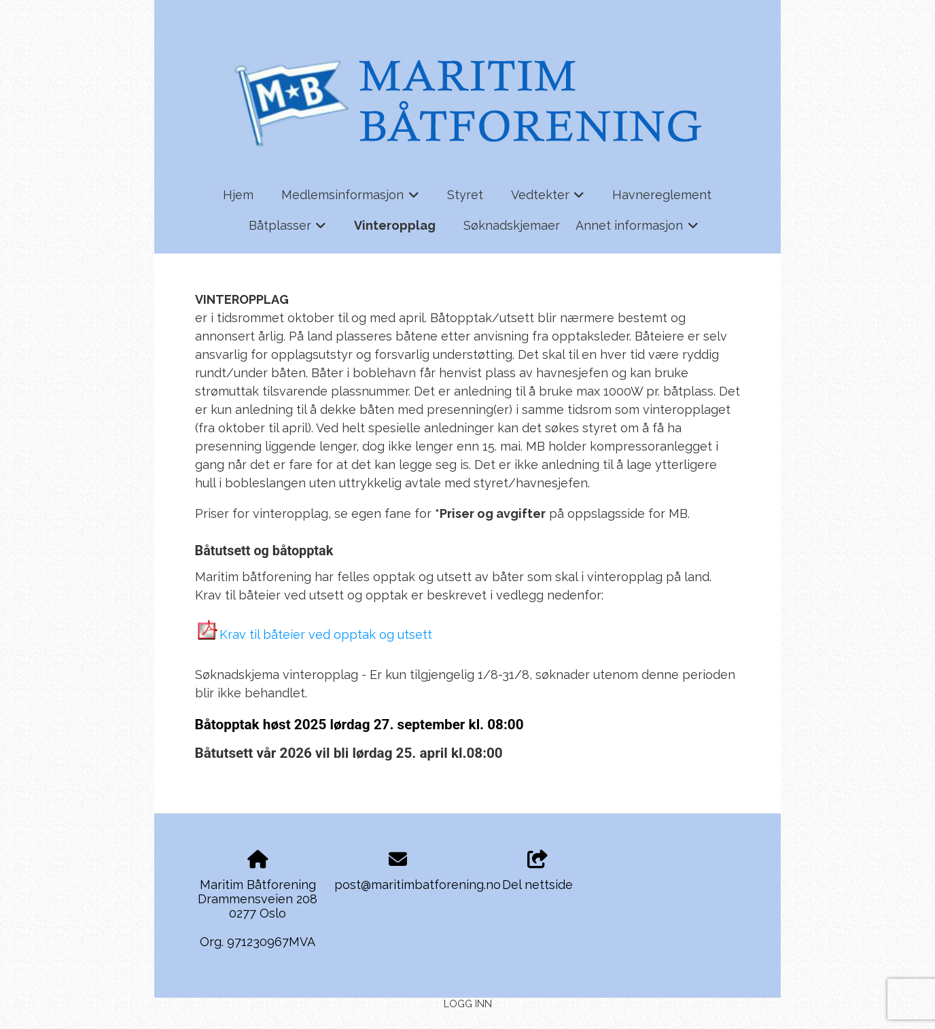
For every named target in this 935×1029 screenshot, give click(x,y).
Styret (465, 195)
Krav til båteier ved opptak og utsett (325, 634)
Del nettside (537, 871)
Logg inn (468, 1003)
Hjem (238, 195)
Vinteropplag (395, 225)
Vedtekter (548, 199)
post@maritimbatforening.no (417, 884)
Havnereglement (661, 195)
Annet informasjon (637, 229)
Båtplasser (288, 229)
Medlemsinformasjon (350, 199)
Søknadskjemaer (511, 225)
